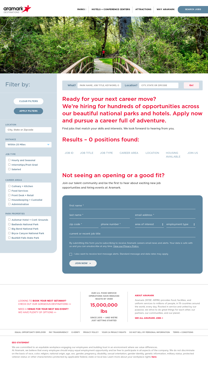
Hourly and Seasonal (21, 160)
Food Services (18, 191)
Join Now (83, 263)
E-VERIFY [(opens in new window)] (76, 332)
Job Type (10, 154)
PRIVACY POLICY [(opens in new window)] (91, 332)
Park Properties (15, 214)
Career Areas (13, 180)
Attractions (143, 9)
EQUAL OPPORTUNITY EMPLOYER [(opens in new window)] (30, 332)
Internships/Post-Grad (23, 165)
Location (10, 125)
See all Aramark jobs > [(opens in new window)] (149, 318)
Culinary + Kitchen (20, 186)
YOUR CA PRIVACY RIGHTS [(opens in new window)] (114, 332)
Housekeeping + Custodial (25, 200)
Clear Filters (28, 101)
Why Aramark (166, 9)
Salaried (14, 169)
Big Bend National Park (23, 229)
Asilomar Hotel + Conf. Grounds (28, 220)
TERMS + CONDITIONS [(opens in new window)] (183, 332)
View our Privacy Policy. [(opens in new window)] (126, 246)
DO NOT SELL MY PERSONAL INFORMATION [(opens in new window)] (149, 332)
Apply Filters (28, 111)
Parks (81, 9)
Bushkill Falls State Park (23, 238)
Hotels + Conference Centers (111, 9)
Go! (191, 85)
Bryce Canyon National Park (26, 233)
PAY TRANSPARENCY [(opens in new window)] (58, 332)
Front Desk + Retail (21, 195)
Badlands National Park (23, 224)
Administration (18, 204)
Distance (10, 139)
